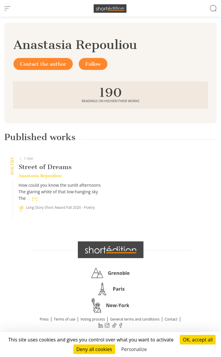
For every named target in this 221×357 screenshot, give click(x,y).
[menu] (7, 8)
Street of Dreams (45, 167)
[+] (34, 198)
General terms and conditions (135, 319)
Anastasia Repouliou (39, 175)
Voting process (93, 319)
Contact (171, 319)
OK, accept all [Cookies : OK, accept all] (198, 339)
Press (44, 319)
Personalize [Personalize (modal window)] (134, 349)
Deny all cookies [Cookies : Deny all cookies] (94, 349)
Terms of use (64, 319)
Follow (93, 64)
